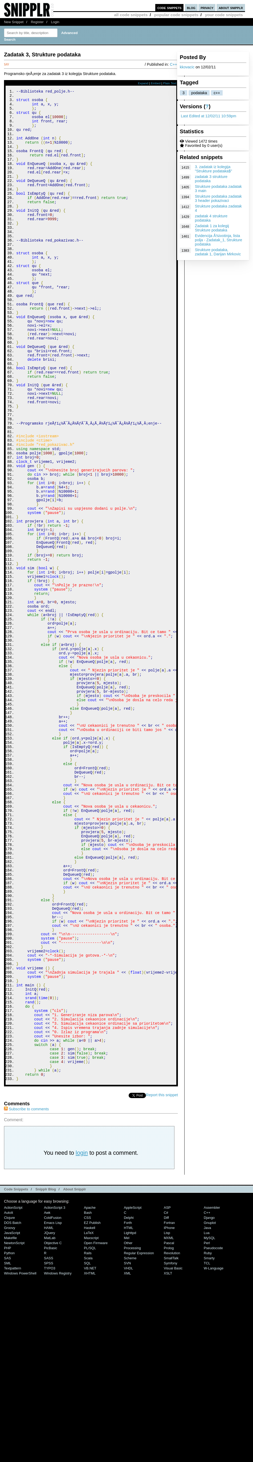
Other (128, 1429)
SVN (127, 1449)
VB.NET (90, 1454)
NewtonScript (14, 1429)
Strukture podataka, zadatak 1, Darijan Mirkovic (218, 252)
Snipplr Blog (45, 1375)
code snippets (169, 7)
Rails (88, 1439)
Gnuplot (210, 1409)
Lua (207, 1419)
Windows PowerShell (20, 1459)
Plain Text (169, 83)
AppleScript (132, 1393)
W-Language (213, 1454)
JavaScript (12, 1419)
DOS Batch (12, 1409)
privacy (207, 7)
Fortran (169, 1409)
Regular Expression (139, 1439)
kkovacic (187, 67)
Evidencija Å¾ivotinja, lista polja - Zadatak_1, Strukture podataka (218, 240)
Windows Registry (58, 1459)
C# (166, 1399)
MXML (169, 1424)
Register (37, 22)
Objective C (53, 1429)
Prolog (169, 1434)
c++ (217, 93)
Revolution (172, 1439)
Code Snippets (16, 1375)
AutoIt (8, 1399)
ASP (167, 1393)
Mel (126, 1424)
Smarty (209, 1444)
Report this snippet (162, 1281)
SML (7, 1449)
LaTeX (89, 1419)
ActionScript (13, 1393)
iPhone (169, 1414)
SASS (48, 1444)
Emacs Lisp (53, 1409)
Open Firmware (96, 1429)
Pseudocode (213, 1434)
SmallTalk (171, 1444)
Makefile (10, 1424)
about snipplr (231, 7)
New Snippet (13, 22)
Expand (143, 83)
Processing (132, 1434)
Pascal (169, 1429)
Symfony (170, 1449)
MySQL (209, 1424)
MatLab (49, 1424)
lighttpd (130, 1419)
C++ (173, 64)
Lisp (167, 1419)
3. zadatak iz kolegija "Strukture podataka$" (213, 169)
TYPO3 (49, 1454)
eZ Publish (92, 1409)
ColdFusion (53, 1404)
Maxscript (91, 1424)
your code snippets (224, 15)
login (82, 1338)
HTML (128, 1414)
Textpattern (12, 1454)
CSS (87, 1404)
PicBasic (50, 1434)
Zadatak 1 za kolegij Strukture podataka (212, 228)
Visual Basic (173, 1454)
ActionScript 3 (54, 1393)
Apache (90, 1393)
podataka (199, 93)
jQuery (49, 1419)
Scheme (130, 1444)
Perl (207, 1429)
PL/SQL (90, 1434)
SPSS (48, 1449)
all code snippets (131, 15)
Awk (47, 1399)
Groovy (9, 1414)
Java (207, 1414)
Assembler (212, 1393)
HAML (49, 1414)
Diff (166, 1404)
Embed (156, 83)
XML (127, 1459)
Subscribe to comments (26, 1295)
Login (55, 22)
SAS (7, 1444)
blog (191, 7)
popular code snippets (176, 15)
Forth (128, 1409)
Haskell (89, 1414)
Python (9, 1439)
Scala (88, 1444)
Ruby (208, 1439)
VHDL (128, 1454)
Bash (88, 1399)
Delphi (129, 1404)
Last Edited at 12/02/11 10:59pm (208, 116)
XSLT (168, 1459)
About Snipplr (74, 1375)
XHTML (90, 1459)
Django (209, 1404)
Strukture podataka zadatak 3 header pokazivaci (218, 198)
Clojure (9, 1404)
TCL (207, 1449)
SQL (87, 1449)
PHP (7, 1434)
